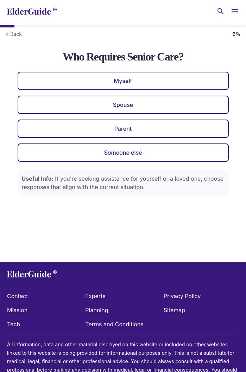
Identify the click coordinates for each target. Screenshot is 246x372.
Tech (13, 324)
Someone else (123, 152)
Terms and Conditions (114, 324)
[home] (32, 11)
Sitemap (174, 310)
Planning (96, 310)
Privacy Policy (182, 296)
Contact (17, 296)
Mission (17, 310)
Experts (95, 296)
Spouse (123, 104)
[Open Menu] (235, 11)
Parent (123, 128)
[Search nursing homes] (220, 11)
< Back (14, 34)
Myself (123, 80)
